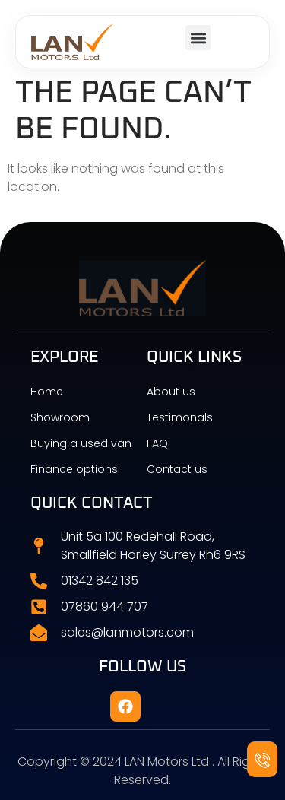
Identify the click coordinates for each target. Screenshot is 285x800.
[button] (198, 37)
